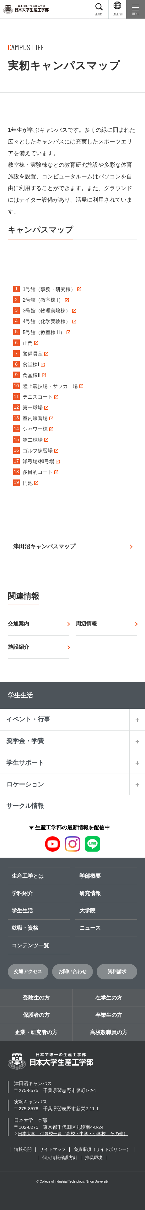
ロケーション (25, 784)
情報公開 (23, 1149)
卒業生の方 (108, 1015)
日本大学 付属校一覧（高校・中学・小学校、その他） (73, 1134)
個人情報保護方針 (60, 1157)
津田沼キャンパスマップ (44, 546)
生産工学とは (28, 876)
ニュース (90, 928)
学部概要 (90, 876)
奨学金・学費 (25, 740)
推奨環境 (94, 1157)
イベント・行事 (28, 719)
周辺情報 (86, 623)
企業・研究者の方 (36, 1032)
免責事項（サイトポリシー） (102, 1149)
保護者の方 (36, 1015)
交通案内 (18, 623)
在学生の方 (108, 997)
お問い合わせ (72, 971)
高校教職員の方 (108, 1032)
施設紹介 (18, 647)
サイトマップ (53, 1149)
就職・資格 (25, 928)
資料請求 (117, 971)
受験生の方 (36, 997)
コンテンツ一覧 (30, 945)
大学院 (87, 910)
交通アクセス (28, 971)
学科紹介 (22, 893)
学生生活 (22, 910)
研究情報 (90, 893)
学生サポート (25, 762)
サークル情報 (25, 805)
